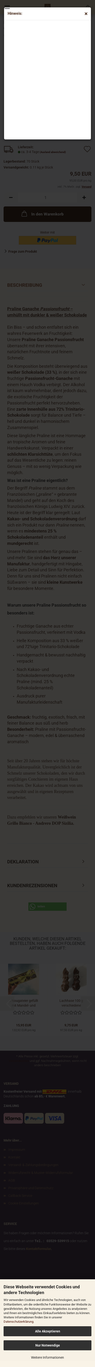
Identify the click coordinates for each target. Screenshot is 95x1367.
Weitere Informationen (47, 1357)
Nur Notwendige (47, 1345)
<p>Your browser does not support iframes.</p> (47, 78)
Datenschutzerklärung (18, 1321)
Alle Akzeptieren (47, 1331)
